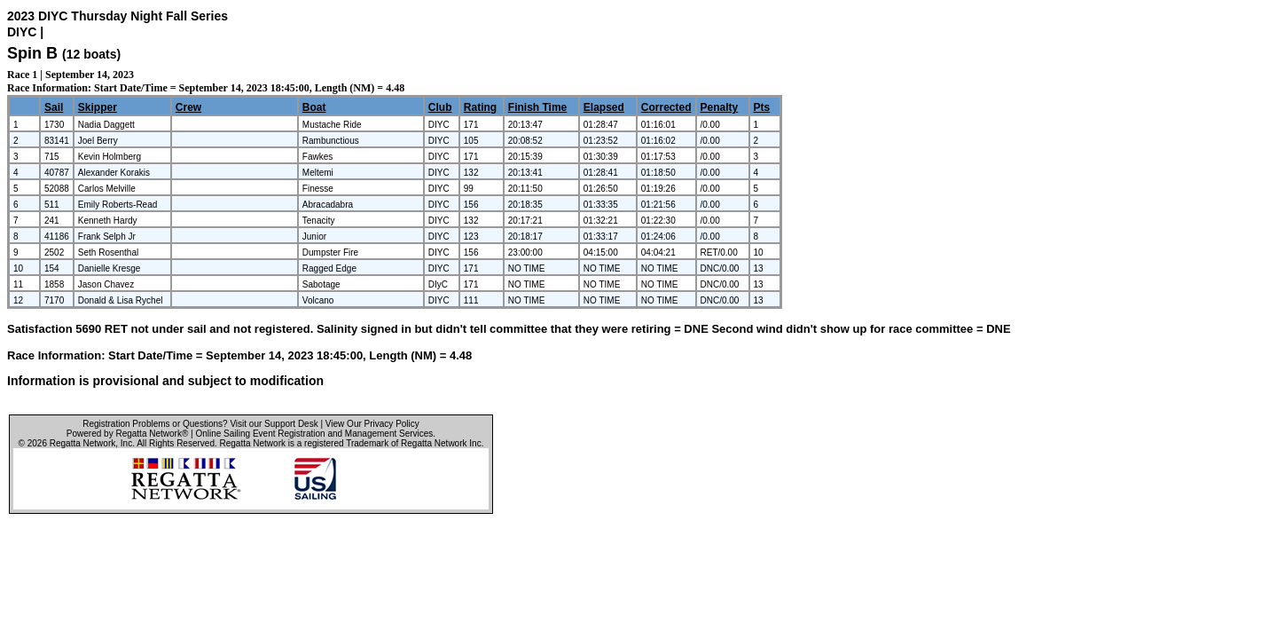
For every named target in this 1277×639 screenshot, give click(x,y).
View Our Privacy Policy (372, 424)
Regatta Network (82, 443)
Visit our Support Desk (273, 424)
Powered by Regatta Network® (127, 433)
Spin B (32, 53)
